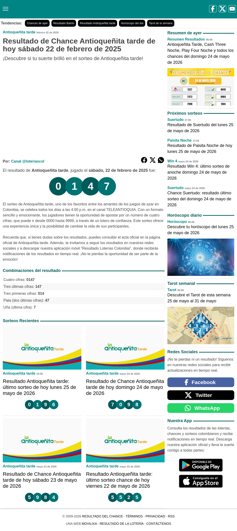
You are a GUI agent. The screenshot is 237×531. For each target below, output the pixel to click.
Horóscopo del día (132, 23)
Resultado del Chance (102, 516)
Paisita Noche (179, 140)
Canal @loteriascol (27, 161)
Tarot (171, 290)
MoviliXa (89, 523)
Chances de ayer (37, 23)
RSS (171, 516)
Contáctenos (158, 523)
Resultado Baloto (63, 23)
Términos (134, 516)
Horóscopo (177, 222)
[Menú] (4, 7)
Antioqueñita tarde (19, 32)
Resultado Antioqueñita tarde (97, 23)
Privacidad (155, 516)
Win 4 (172, 161)
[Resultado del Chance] (66, 9)
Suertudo (175, 120)
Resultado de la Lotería (121, 523)
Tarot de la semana (160, 23)
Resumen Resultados (186, 39)
